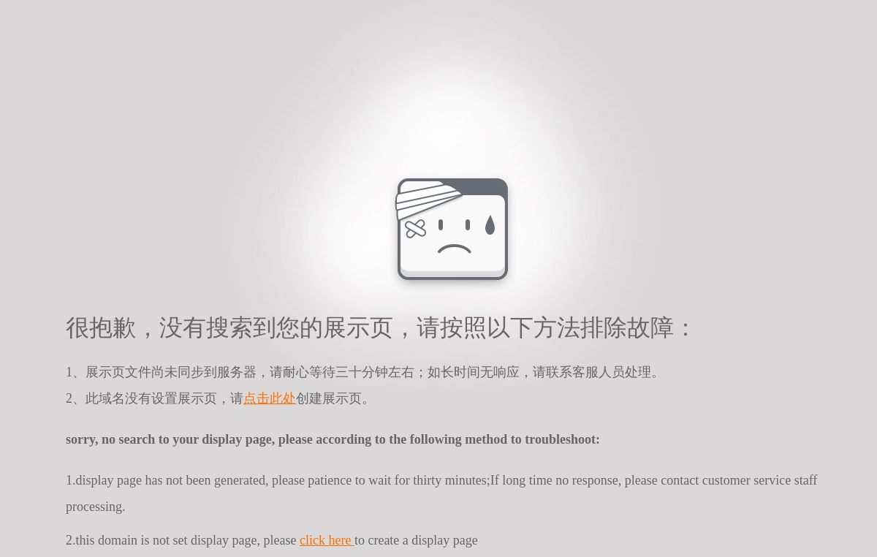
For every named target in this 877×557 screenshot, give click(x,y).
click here (327, 540)
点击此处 (269, 398)
